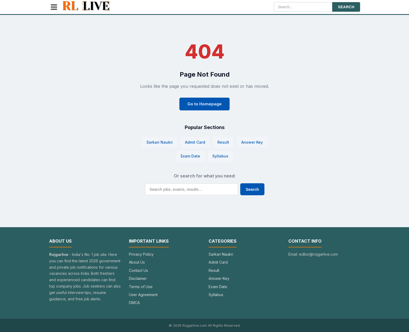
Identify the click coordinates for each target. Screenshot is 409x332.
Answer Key (252, 142)
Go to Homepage (204, 103)
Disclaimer (138, 278)
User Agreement (143, 294)
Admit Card (195, 142)
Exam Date (190, 156)
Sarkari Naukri (159, 142)
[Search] (303, 7)
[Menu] (54, 7)
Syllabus (220, 156)
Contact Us (138, 270)
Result (223, 142)
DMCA (134, 302)
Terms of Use (141, 286)
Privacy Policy (141, 254)
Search (252, 189)
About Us (137, 262)
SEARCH (346, 7)
